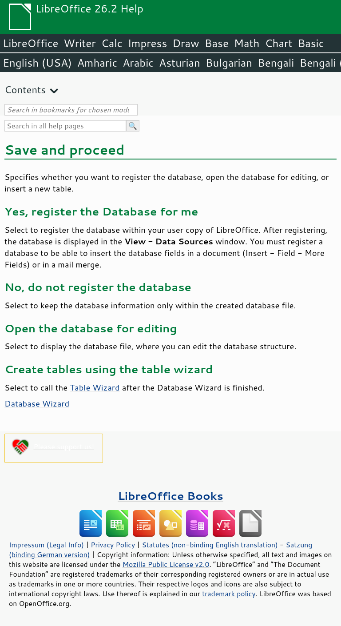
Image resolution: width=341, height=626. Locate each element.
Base (217, 43)
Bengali (276, 62)
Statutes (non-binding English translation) (210, 545)
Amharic (97, 62)
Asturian (179, 62)
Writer (79, 43)
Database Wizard (36, 403)
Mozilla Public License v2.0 (166, 564)
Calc (112, 43)
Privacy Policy (113, 545)
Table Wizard (94, 387)
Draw (185, 43)
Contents (25, 89)
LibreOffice (30, 43)
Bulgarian (229, 62)
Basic (310, 43)
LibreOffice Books (170, 495)
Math (247, 43)
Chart (278, 43)
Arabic (138, 62)
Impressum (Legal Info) (46, 545)
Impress (147, 43)
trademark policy (228, 593)
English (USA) (37, 62)
